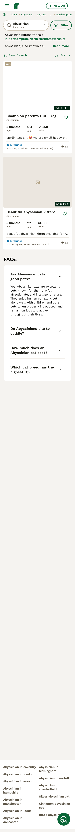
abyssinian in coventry (19, 767)
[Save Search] (63, 819)
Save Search (15, 55)
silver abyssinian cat (54, 796)
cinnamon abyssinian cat (54, 805)
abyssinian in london (18, 774)
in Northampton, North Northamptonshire (35, 39)
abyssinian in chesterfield (48, 787)
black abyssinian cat (54, 815)
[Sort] (63, 55)
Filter (61, 25)
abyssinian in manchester (12, 801)
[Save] (66, 118)
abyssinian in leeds (17, 811)
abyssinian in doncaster (12, 820)
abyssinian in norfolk (54, 778)
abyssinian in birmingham (48, 769)
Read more (61, 46)
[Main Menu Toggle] (7, 6)
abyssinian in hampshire (12, 790)
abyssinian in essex (17, 781)
